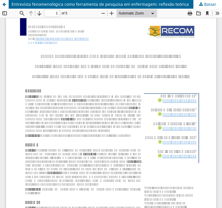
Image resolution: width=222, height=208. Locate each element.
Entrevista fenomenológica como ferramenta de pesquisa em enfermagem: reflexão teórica (100, 4)
